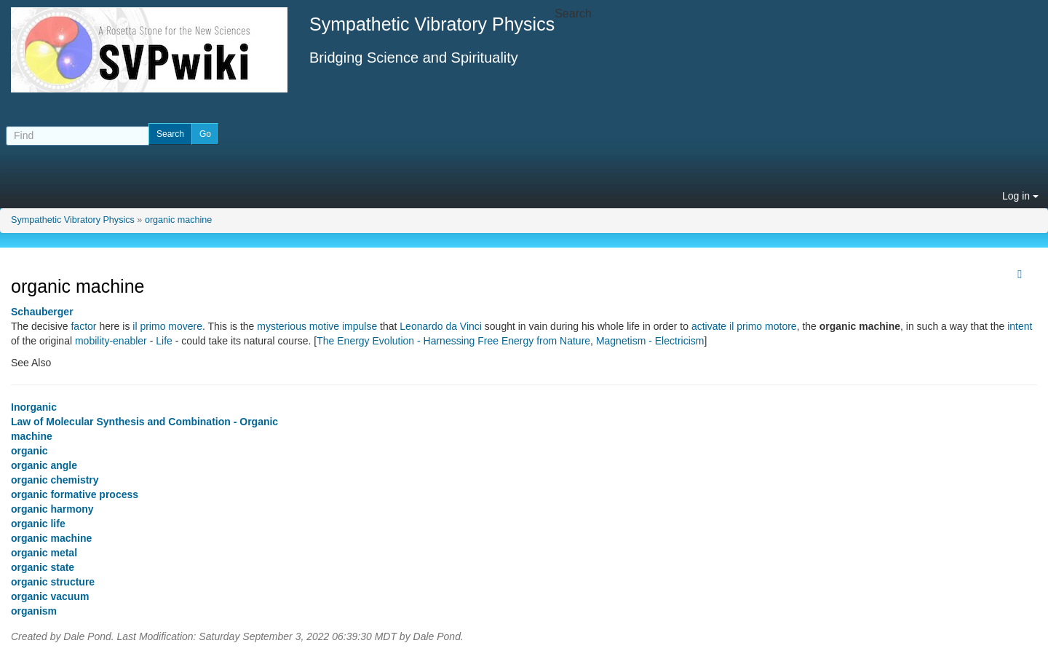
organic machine (178, 220)
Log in (1020, 196)
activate (708, 326)
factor (83, 326)
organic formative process (74, 494)
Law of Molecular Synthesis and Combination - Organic (144, 421)
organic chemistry (55, 480)
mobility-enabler (111, 341)
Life (164, 341)
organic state (42, 567)
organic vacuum (50, 596)
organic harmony (52, 509)
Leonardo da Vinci (441, 326)
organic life (38, 523)
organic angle (44, 465)
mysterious (281, 326)
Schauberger (42, 311)
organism (34, 611)
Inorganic (34, 407)
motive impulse (343, 326)
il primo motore (763, 326)
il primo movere (167, 326)
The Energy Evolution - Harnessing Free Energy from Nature (453, 341)
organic (29, 451)
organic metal (44, 553)
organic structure (53, 582)
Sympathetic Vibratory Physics (73, 220)
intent (1019, 326)
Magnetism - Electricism (650, 341)
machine (31, 436)
